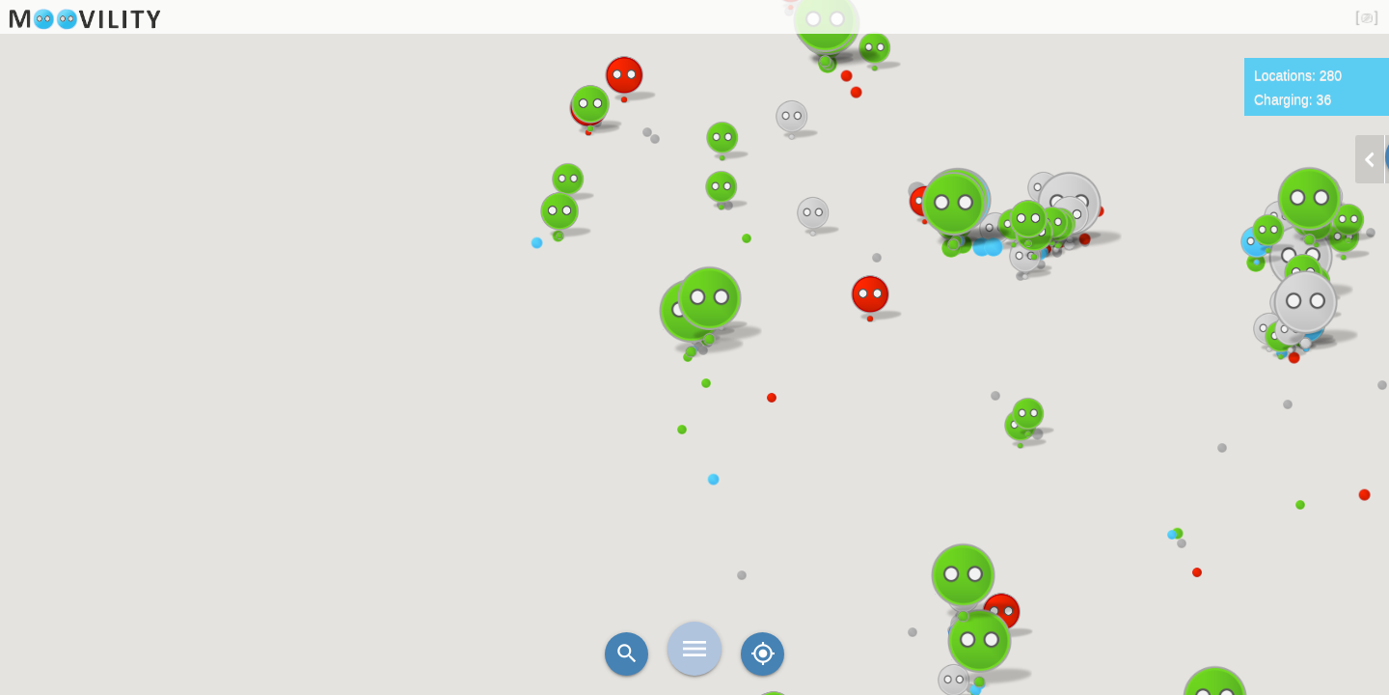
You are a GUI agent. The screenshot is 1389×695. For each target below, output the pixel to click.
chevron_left (1369, 159)
